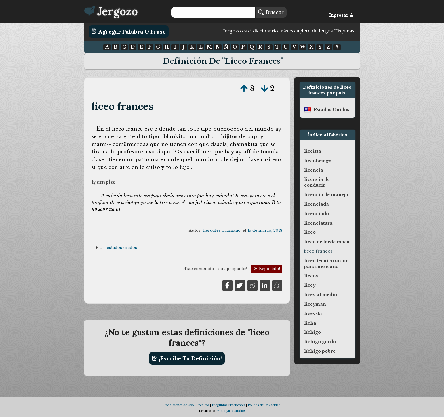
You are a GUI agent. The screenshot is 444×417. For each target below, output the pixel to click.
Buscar (271, 12)
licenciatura (318, 223)
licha (310, 323)
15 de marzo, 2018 (264, 230)
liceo (310, 232)
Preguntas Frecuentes (228, 405)
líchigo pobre (320, 351)
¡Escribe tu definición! (187, 358)
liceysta (313, 313)
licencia (313, 170)
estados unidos (122, 247)
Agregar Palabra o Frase (128, 31)
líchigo (312, 332)
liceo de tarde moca (327, 241)
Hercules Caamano (222, 230)
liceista (312, 151)
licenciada (316, 204)
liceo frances (122, 106)
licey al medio (320, 294)
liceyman (315, 304)
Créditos (202, 405)
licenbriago (317, 160)
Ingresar (341, 15)
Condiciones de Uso (178, 405)
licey (309, 285)
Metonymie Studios (230, 411)
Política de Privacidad (264, 405)
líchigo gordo (320, 341)
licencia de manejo (326, 194)
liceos (311, 276)
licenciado (316, 213)
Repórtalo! (266, 269)
